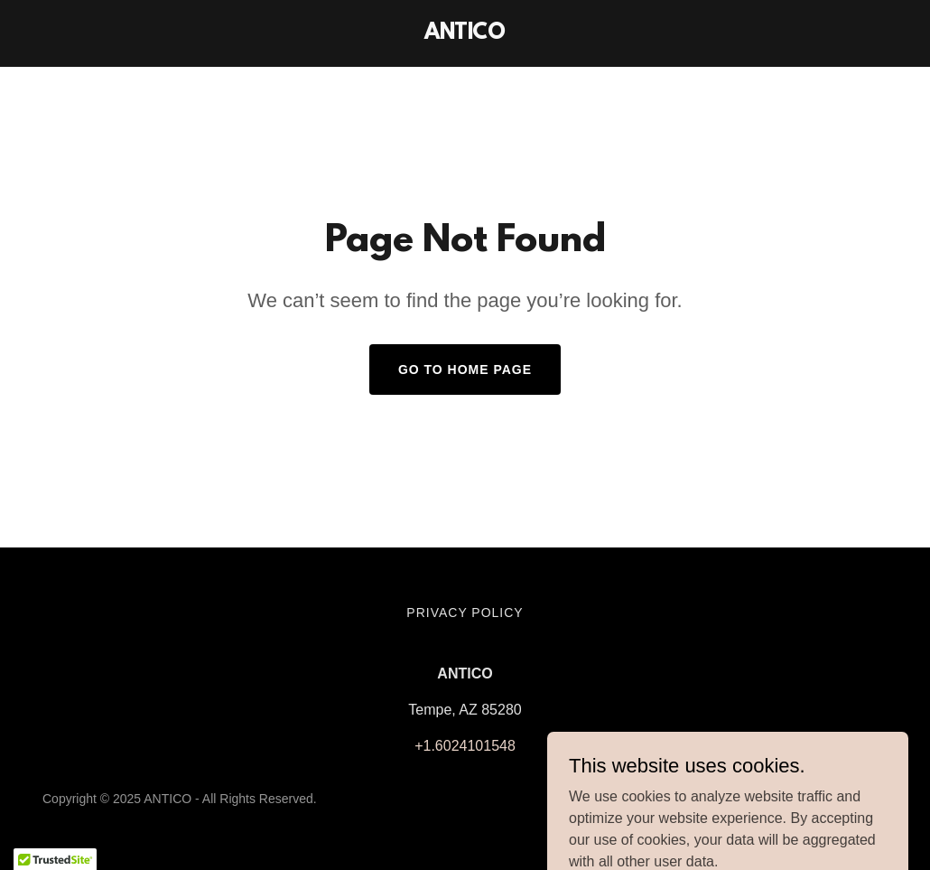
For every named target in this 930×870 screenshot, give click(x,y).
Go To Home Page (465, 369)
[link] (465, 34)
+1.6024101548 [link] (465, 745)
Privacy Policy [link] (464, 612)
